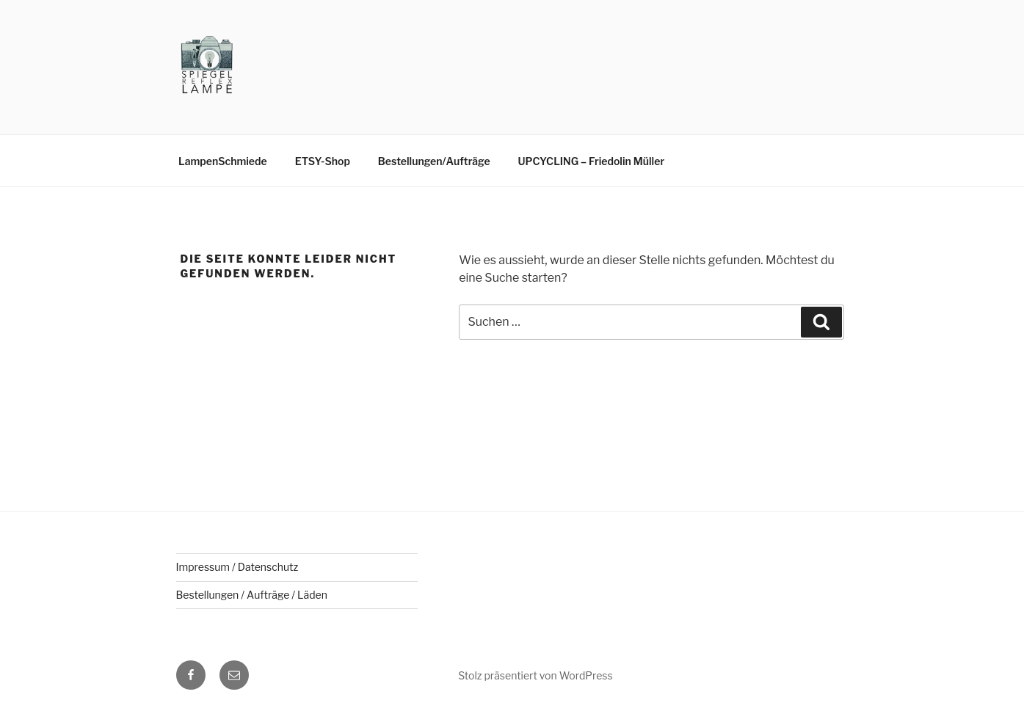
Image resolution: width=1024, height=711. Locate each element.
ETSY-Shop (322, 161)
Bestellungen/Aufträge (434, 161)
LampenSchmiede (222, 161)
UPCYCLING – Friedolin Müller (591, 161)
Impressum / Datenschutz (237, 567)
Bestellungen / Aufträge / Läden (251, 594)
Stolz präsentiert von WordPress (535, 675)
